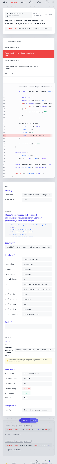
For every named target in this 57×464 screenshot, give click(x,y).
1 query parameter (13, 434)
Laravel (32, 463)
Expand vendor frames (13, 41)
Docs (23, 463)
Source (14, 463)
